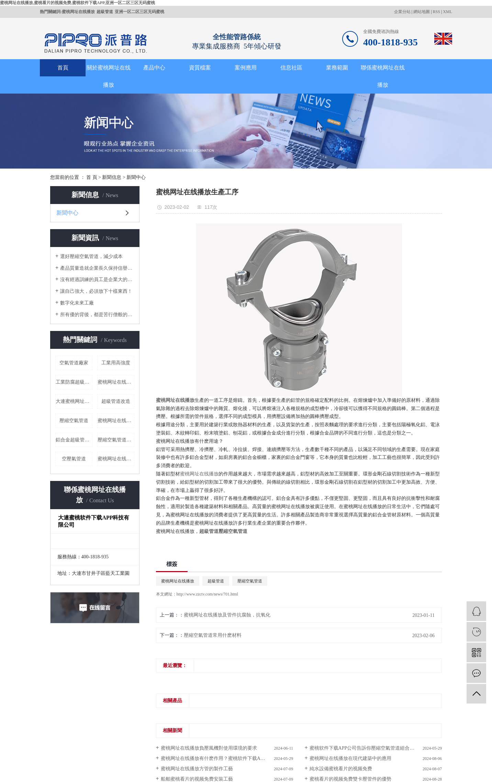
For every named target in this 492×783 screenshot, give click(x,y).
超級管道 (105, 11)
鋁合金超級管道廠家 (74, 439)
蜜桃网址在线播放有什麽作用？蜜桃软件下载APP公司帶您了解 (227, 758)
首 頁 (91, 177)
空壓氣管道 (74, 458)
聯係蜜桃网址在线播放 (383, 76)
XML (447, 11)
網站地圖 (421, 11)
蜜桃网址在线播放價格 (116, 420)
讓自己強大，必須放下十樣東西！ (96, 291)
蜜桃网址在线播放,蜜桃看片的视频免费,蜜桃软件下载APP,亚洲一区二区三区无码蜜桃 (77, 2)
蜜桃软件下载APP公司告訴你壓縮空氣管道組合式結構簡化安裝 (376, 748)
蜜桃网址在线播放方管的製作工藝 (197, 768)
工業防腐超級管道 (74, 382)
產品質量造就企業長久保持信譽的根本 (97, 268)
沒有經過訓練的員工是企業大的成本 (97, 279)
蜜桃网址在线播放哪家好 (116, 382)
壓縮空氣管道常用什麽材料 (213, 635)
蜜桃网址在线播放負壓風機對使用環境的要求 (209, 748)
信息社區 (291, 68)
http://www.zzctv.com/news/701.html (207, 594)
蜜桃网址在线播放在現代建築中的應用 (350, 758)
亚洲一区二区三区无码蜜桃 (139, 11)
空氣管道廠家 (73, 362)
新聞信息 (111, 177)
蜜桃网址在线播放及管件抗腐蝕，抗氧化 (227, 615)
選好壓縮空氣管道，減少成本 (91, 256)
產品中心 (154, 68)
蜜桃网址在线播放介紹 (116, 458)
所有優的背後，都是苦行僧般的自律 (97, 314)
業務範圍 (337, 68)
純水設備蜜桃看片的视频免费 (341, 768)
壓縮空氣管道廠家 (116, 439)
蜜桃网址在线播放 (78, 11)
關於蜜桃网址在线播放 (109, 76)
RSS (436, 11)
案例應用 (246, 68)
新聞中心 (136, 177)
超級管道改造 (115, 401)
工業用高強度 (115, 362)
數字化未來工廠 (77, 302)
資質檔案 (200, 68)
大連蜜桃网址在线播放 (74, 401)
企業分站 (402, 11)
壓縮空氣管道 (73, 420)
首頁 (62, 68)
